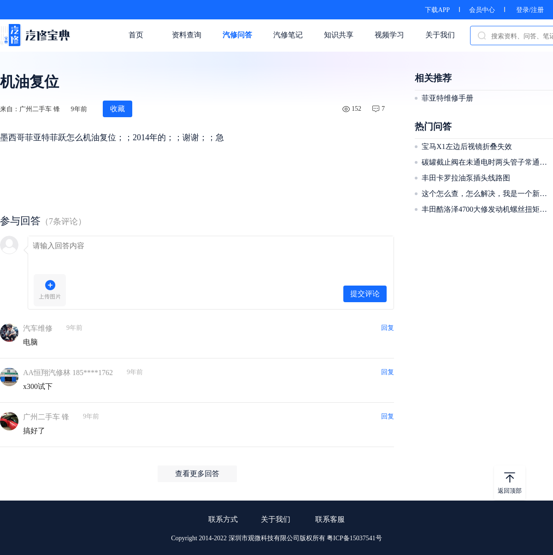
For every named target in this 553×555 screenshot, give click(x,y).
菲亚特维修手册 (447, 98)
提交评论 (365, 294)
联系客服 (330, 519)
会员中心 (482, 9)
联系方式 (223, 519)
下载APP (437, 9)
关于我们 (275, 519)
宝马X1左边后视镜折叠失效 (467, 146)
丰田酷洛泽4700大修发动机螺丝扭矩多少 (486, 209)
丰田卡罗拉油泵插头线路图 (466, 178)
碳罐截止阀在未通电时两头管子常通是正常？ (486, 162)
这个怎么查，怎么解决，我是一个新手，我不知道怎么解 (486, 193)
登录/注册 (530, 9)
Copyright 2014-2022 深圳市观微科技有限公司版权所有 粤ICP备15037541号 (276, 538)
